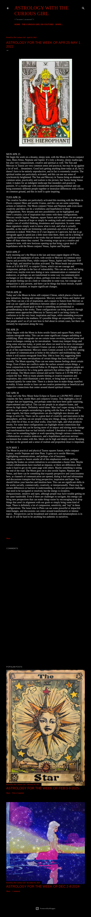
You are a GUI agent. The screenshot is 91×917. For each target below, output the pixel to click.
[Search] (83, 7)
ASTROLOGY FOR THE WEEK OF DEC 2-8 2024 (43, 886)
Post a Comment (18, 793)
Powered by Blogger (45, 908)
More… (59, 24)
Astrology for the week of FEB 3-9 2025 (42, 788)
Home (17, 24)
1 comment (16, 891)
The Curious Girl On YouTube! (38, 24)
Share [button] (8, 538)
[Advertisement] (45, 639)
